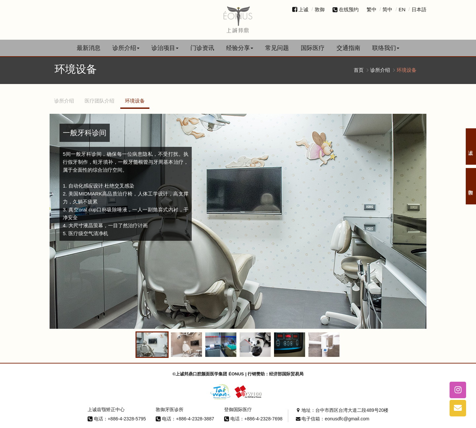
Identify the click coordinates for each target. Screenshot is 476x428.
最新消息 (88, 48)
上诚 (303, 9)
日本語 (419, 9)
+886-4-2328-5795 (127, 417)
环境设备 (135, 101)
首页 (359, 70)
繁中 (372, 9)
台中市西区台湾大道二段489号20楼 (351, 408)
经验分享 (239, 48)
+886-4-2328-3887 (195, 417)
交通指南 (348, 48)
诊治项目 (164, 48)
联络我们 (385, 48)
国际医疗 (313, 48)
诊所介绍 (125, 48)
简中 (387, 9)
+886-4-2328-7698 (263, 417)
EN (402, 9)
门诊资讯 (202, 48)
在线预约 (346, 9)
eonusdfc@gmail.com (347, 417)
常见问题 (277, 48)
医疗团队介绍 (99, 101)
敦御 (320, 9)
